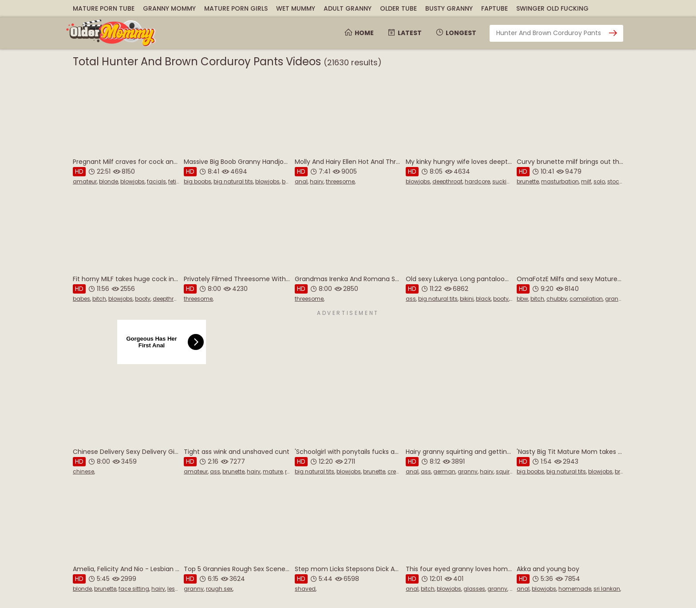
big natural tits (233, 181)
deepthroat (447, 181)
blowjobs (132, 181)
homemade (574, 588)
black (483, 298)
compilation (586, 298)
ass (411, 298)
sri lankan (606, 588)
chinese (83, 471)
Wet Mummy (295, 8)
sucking (503, 181)
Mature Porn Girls (236, 8)
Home (359, 32)
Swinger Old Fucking (552, 8)
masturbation (560, 181)
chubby (556, 298)
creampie (401, 471)
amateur (85, 181)
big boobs (197, 181)
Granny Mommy (169, 8)
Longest (455, 32)
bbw (522, 298)
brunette (528, 181)
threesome (340, 181)
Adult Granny (348, 8)
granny (615, 298)
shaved (305, 588)
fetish (175, 181)
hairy (317, 181)
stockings (620, 181)
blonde (108, 181)
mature (273, 471)
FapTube (494, 8)
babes (81, 298)
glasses (474, 588)
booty (142, 298)
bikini (467, 298)
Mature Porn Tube (103, 8)
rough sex (219, 588)
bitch (99, 298)
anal (301, 181)
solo (599, 181)
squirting (508, 471)
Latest (404, 32)
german (444, 471)
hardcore (477, 181)
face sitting (134, 588)
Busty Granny (449, 8)
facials (156, 181)
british (623, 471)
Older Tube (398, 8)
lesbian (177, 588)
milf (586, 181)
